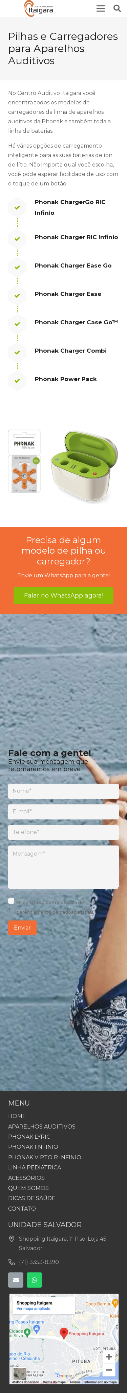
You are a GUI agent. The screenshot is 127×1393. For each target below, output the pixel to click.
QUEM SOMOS (28, 1188)
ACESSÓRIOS (26, 1178)
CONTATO (22, 1209)
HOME (17, 1116)
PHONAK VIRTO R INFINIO (44, 1157)
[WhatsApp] (34, 1280)
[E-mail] (15, 1280)
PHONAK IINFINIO (33, 1147)
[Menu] (100, 8)
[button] (117, 8)
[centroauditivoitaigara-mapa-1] (63, 1339)
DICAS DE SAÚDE (32, 1198)
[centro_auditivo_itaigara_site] (38, 8)
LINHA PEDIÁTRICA (34, 1167)
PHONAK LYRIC (29, 1137)
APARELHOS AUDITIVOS (42, 1126)
